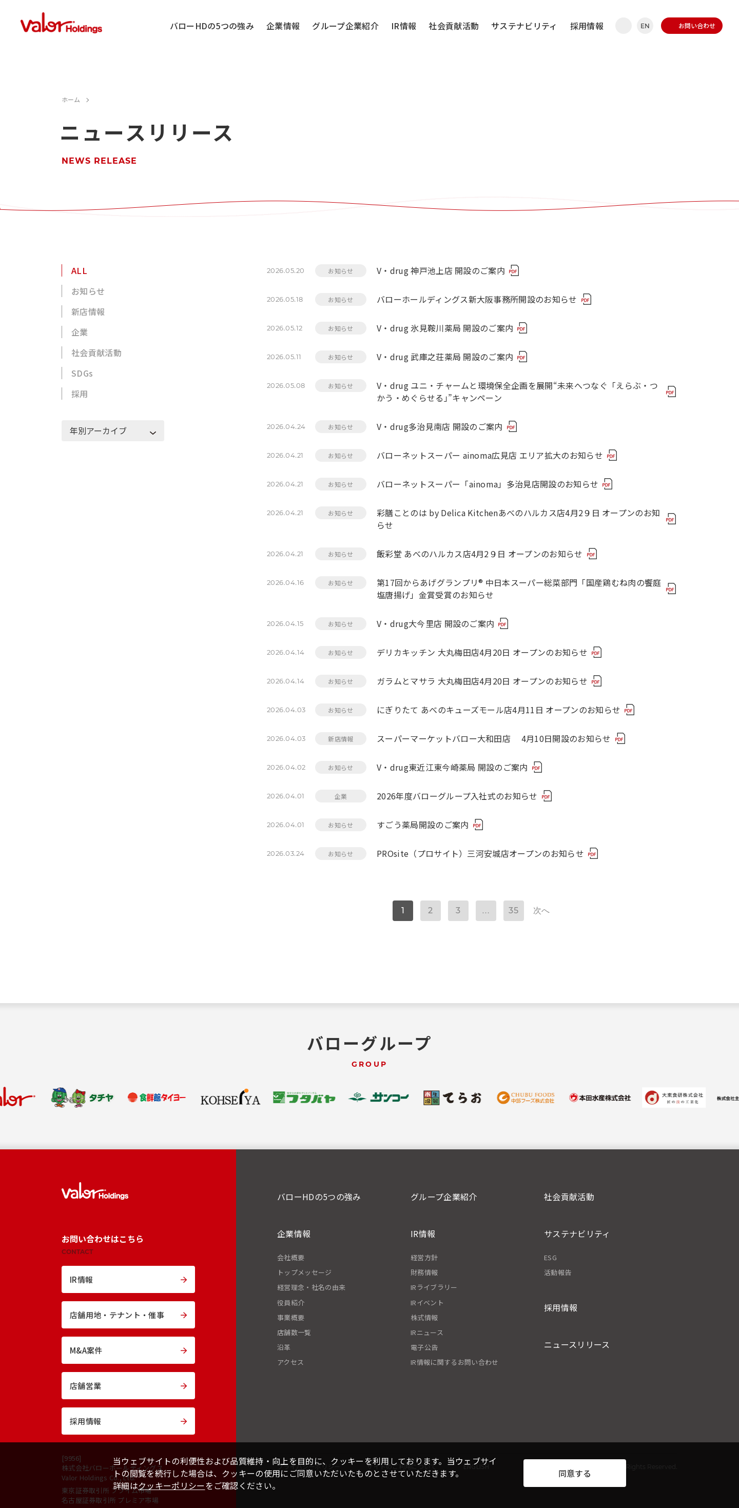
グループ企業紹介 (345, 25)
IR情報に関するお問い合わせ (454, 1362)
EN (645, 26)
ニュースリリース (577, 1344)
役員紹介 (290, 1303)
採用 (79, 393)
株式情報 (424, 1318)
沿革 (284, 1347)
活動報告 (557, 1272)
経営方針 (424, 1258)
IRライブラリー (434, 1287)
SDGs (82, 373)
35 (513, 910)
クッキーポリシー (171, 1485)
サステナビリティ (524, 25)
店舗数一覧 (294, 1332)
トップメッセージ (304, 1272)
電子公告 (424, 1347)
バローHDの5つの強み (212, 25)
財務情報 (424, 1272)
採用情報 (587, 25)
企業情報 (283, 25)
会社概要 (290, 1258)
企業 (79, 332)
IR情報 (403, 25)
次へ (541, 910)
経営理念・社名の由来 (311, 1287)
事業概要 (290, 1318)
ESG (550, 1258)
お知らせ (88, 291)
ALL (79, 270)
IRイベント (427, 1303)
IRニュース (427, 1332)
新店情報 (88, 311)
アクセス (290, 1362)
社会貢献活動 (454, 25)
